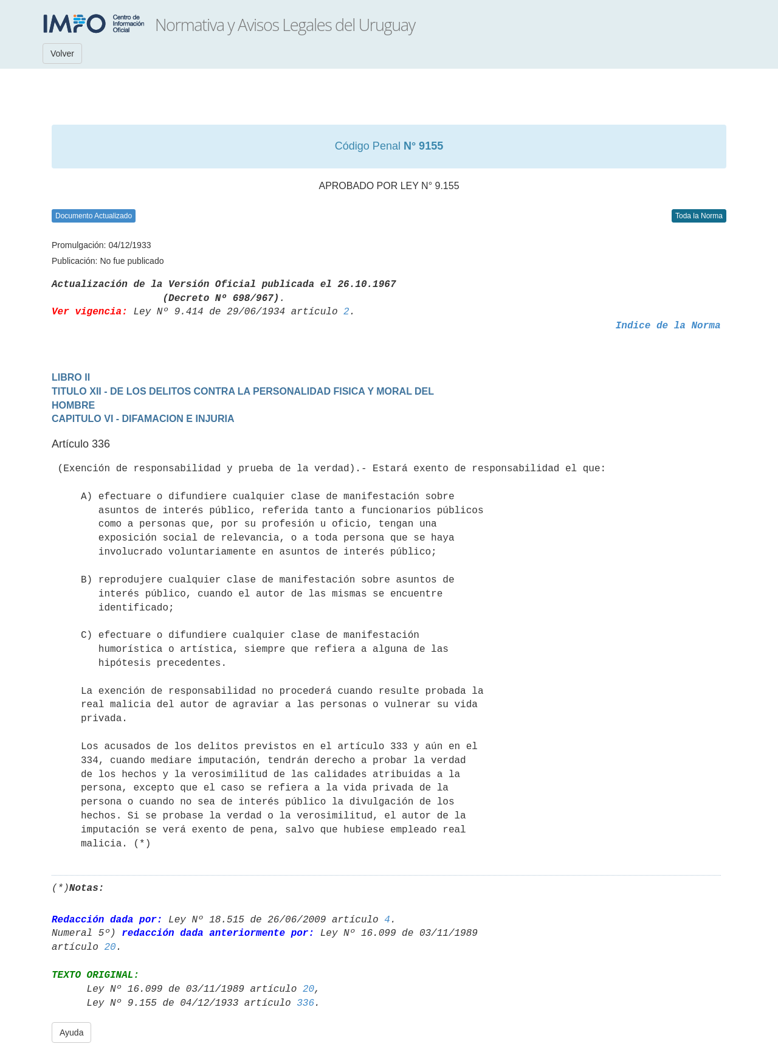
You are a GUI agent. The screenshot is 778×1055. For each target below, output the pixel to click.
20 (109, 947)
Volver (62, 53)
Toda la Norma (699, 216)
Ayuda (71, 1032)
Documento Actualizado (93, 216)
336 (305, 1003)
